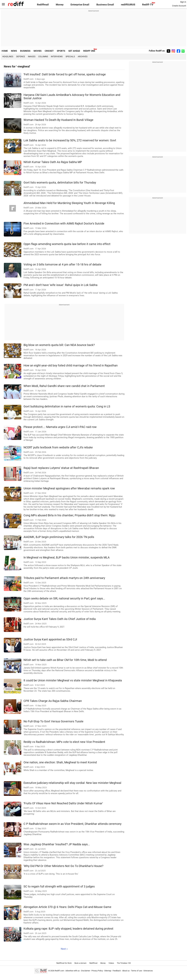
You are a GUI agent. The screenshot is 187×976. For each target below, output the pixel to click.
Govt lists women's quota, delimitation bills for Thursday (60, 182)
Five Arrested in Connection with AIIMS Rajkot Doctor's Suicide (64, 223)
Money (60, 4)
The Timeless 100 (124, 963)
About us (126, 971)
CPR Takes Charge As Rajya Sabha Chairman (53, 701)
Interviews (57, 56)
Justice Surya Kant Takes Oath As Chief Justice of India (60, 619)
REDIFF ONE (89, 51)
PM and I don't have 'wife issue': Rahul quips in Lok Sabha (60, 285)
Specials (70, 56)
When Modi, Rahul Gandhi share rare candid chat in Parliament (64, 386)
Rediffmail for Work (64, 963)
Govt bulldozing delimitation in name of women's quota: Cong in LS (67, 406)
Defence (20, 56)
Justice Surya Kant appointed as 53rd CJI (50, 639)
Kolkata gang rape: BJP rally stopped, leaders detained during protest (68, 928)
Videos (111, 963)
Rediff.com (59, 971)
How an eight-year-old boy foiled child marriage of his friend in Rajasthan (71, 365)
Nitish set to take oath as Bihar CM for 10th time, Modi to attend (65, 660)
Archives (82, 56)
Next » (64, 948)
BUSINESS (25, 51)
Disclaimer (85, 971)
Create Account (179, 6)
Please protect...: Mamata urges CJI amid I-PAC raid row (60, 427)
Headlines (7, 56)
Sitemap (107, 971)
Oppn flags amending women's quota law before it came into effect (67, 244)
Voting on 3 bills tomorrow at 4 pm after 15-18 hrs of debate (62, 264)
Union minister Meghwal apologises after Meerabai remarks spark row (69, 488)
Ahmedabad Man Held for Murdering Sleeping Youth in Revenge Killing (69, 203)
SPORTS (61, 51)
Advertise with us (72, 971)
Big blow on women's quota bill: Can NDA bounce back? (59, 345)
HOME (5, 51)
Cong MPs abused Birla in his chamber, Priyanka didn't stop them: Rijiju (69, 515)
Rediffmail (43, 4)
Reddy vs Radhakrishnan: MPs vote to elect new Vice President (64, 742)
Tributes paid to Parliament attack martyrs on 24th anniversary (64, 578)
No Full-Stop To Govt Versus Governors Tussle (53, 721)
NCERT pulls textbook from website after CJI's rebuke (58, 447)
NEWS (14, 51)
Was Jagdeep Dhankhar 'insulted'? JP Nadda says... (57, 844)
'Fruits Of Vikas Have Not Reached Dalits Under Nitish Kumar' (63, 803)
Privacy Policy (97, 971)
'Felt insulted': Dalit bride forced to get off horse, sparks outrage (65, 74)
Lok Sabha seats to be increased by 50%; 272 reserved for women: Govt (70, 140)
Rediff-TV (147, 4)
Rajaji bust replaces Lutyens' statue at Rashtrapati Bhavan (61, 468)
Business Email (105, 4)
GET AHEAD (74, 51)
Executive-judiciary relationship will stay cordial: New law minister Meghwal (72, 783)
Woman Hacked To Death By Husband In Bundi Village (58, 120)
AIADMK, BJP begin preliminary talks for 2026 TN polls (59, 537)
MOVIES (37, 51)
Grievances (148, 971)
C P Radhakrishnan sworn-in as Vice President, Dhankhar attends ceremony (72, 824)
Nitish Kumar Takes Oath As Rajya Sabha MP (53, 162)
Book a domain (80, 963)
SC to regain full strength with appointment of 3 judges (59, 886)
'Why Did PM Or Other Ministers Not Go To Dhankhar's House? (63, 866)
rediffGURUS (128, 4)
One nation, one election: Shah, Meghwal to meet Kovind (60, 762)
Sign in (183, 2)
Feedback (117, 971)
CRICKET (49, 51)
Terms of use (136, 971)
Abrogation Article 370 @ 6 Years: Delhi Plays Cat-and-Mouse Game (67, 907)
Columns (43, 56)
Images (31, 56)
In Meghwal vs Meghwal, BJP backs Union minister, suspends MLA (67, 557)
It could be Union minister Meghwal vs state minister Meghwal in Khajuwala (73, 680)
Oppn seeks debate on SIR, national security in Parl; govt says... (64, 598)
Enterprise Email (80, 4)
